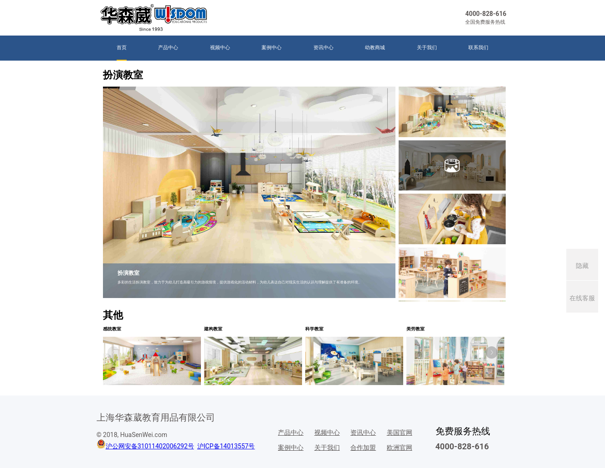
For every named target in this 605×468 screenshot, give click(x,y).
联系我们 (478, 48)
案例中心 (271, 48)
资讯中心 (323, 48)
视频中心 (220, 48)
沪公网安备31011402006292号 (150, 446)
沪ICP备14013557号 (226, 446)
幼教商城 (375, 48)
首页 (122, 48)
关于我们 (427, 48)
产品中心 (168, 48)
